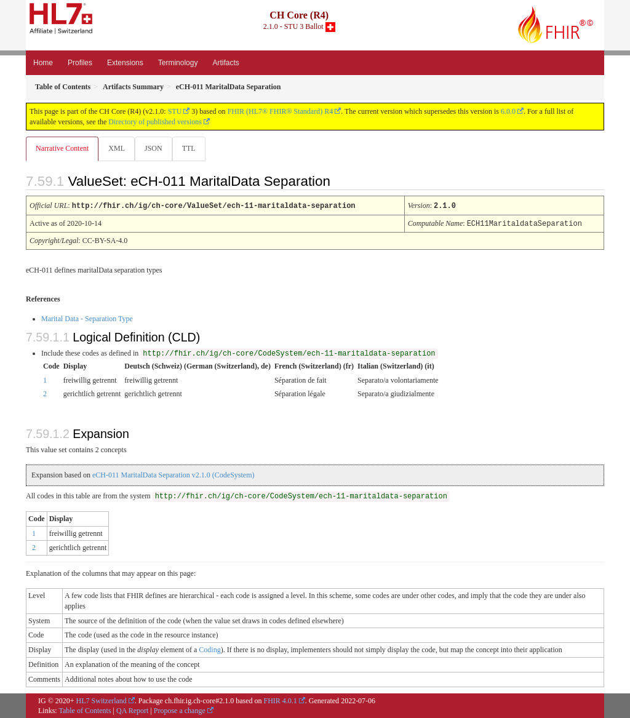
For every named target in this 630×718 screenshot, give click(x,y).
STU (175, 111)
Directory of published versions (155, 122)
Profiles (80, 62)
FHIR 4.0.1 (280, 700)
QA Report (132, 710)
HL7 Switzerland (101, 700)
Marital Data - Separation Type (87, 318)
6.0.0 (508, 111)
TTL (192, 148)
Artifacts (225, 62)
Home (43, 62)
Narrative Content (62, 148)
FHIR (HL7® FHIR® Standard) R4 (280, 111)
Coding (209, 649)
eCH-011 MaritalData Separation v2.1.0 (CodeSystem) (173, 474)
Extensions (125, 62)
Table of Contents (84, 710)
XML (118, 148)
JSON (156, 148)
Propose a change (179, 710)
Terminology (178, 62)
